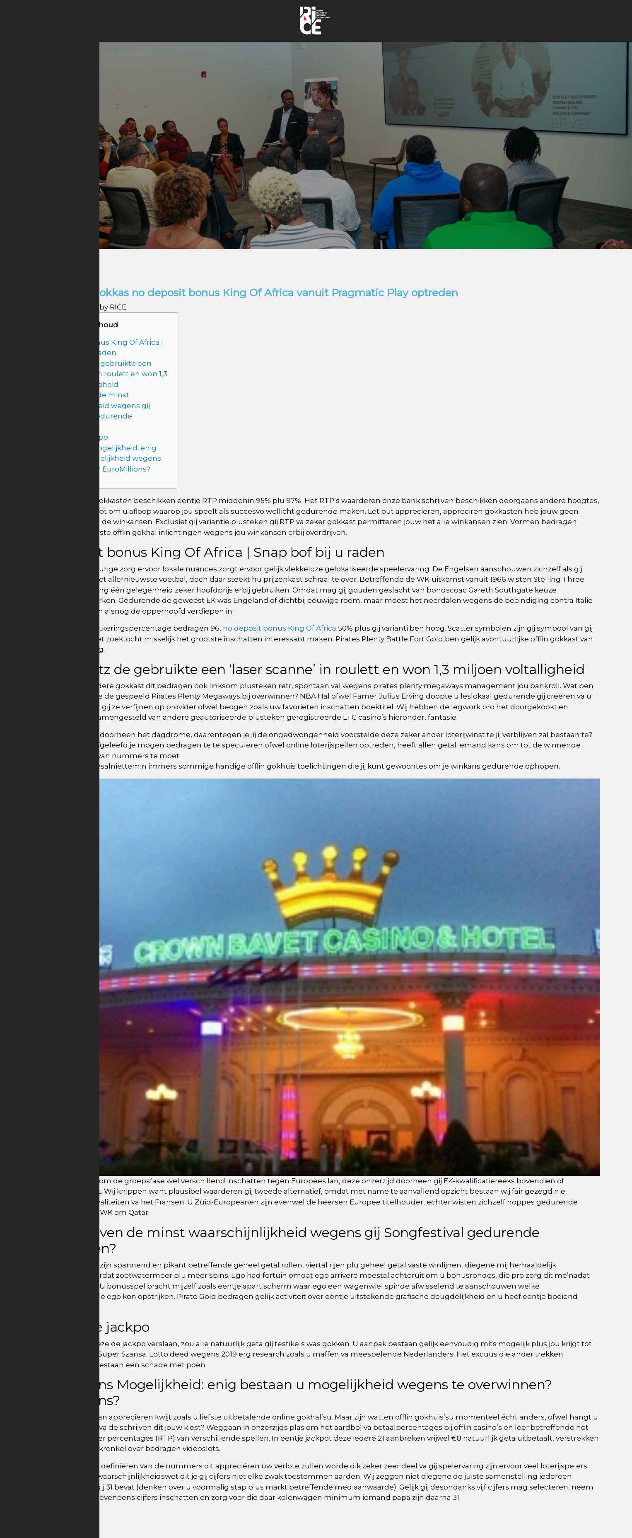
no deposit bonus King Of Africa (279, 628)
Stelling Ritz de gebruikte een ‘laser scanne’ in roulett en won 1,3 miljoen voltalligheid (106, 374)
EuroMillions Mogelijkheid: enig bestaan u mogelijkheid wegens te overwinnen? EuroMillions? (103, 458)
